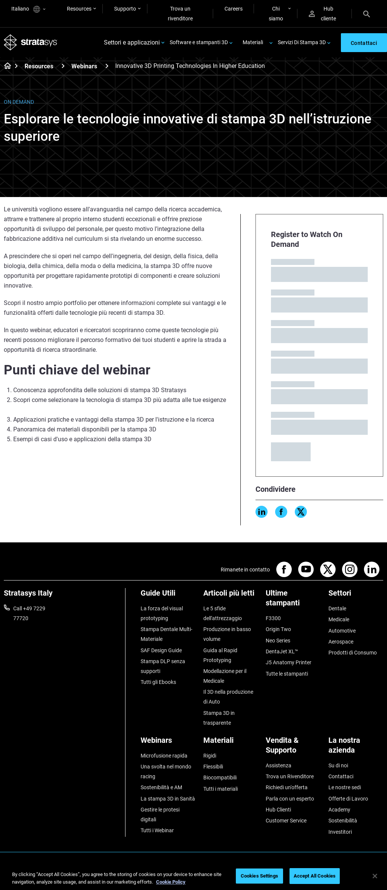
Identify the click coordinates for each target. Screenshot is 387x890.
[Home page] (5, 66)
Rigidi (209, 756)
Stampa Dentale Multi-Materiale (166, 634)
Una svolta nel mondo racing (166, 771)
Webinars (84, 66)
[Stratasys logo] (30, 42)
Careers (233, 9)
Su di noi (338, 765)
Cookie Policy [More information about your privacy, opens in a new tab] (171, 882)
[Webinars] (107, 65)
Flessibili (213, 767)
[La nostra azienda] (356, 748)
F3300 (273, 618)
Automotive (342, 631)
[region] (193, 876)
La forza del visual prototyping (162, 613)
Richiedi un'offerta (287, 787)
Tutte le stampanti (287, 674)
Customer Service (286, 821)
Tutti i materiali (220, 789)
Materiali (253, 42)
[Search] (367, 13)
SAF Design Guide (161, 650)
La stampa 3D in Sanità (168, 799)
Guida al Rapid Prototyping (220, 655)
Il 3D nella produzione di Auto (228, 697)
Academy (339, 810)
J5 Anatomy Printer (288, 662)
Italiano (28, 9)
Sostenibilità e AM (161, 787)
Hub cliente (322, 14)
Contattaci (340, 776)
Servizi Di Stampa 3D (302, 42)
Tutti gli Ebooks (158, 682)
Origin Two (278, 629)
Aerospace (340, 642)
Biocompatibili (220, 778)
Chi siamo (276, 14)
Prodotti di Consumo (352, 653)
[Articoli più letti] (231, 596)
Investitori (340, 832)
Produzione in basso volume (227, 634)
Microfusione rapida (164, 756)
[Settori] (356, 596)
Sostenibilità (342, 821)
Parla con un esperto (290, 799)
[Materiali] (231, 743)
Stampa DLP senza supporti (163, 666)
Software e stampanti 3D (199, 42)
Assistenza (278, 765)
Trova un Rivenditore (290, 776)
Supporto (125, 9)
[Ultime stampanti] (293, 600)
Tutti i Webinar (157, 830)
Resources (79, 9)
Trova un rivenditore (180, 14)
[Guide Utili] (168, 596)
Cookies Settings (259, 876)
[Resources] (63, 65)
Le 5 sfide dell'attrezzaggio (222, 613)
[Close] (375, 876)
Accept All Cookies (315, 876)
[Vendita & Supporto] (293, 748)
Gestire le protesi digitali (160, 814)
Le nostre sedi (344, 787)
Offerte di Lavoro (348, 799)
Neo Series (278, 640)
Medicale (338, 619)
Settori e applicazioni (132, 42)
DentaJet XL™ (282, 651)
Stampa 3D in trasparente (219, 718)
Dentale (337, 608)
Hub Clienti (278, 810)
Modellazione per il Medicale (224, 676)
